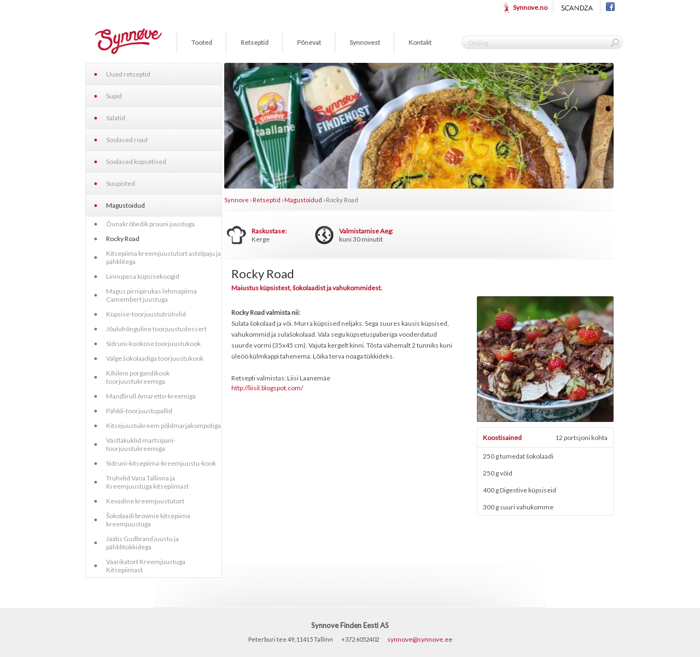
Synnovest (364, 42)
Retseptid (255, 42)
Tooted (201, 42)
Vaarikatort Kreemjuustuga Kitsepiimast (145, 566)
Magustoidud (125, 205)
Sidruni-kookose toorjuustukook (153, 343)
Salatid (115, 118)
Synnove (236, 199)
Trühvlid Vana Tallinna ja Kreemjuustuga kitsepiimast (147, 482)
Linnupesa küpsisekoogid (142, 276)
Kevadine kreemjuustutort (145, 501)
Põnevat (309, 42)
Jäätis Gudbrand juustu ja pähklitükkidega (142, 543)
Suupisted (120, 183)
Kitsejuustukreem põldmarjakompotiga (163, 425)
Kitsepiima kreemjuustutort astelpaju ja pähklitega (163, 257)
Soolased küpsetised (136, 161)
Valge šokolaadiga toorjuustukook (154, 358)
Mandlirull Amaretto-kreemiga (151, 396)
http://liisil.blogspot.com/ (267, 388)
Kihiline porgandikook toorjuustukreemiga (138, 377)
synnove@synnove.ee (419, 639)
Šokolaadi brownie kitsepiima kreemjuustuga (148, 520)
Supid (114, 96)
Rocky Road (122, 238)
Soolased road (127, 140)
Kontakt (420, 42)
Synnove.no (530, 7)
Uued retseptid (128, 74)
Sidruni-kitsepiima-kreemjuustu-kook (161, 463)
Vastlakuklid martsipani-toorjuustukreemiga (141, 444)
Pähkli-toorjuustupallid (139, 411)
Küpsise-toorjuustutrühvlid (146, 314)
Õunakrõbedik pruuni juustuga (150, 224)
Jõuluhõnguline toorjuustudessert (156, 329)
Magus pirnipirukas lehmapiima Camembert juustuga (151, 295)
